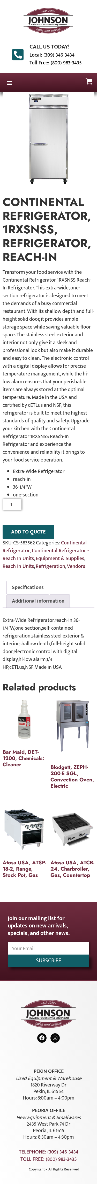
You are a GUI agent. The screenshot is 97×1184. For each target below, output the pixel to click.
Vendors (76, 566)
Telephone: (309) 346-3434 (48, 1151)
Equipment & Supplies (60, 558)
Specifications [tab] (28, 587)
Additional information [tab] (38, 601)
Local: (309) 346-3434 (51, 55)
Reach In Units (18, 566)
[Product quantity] (12, 504)
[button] (9, 82)
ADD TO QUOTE (28, 531)
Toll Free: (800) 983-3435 (55, 62)
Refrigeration (50, 566)
